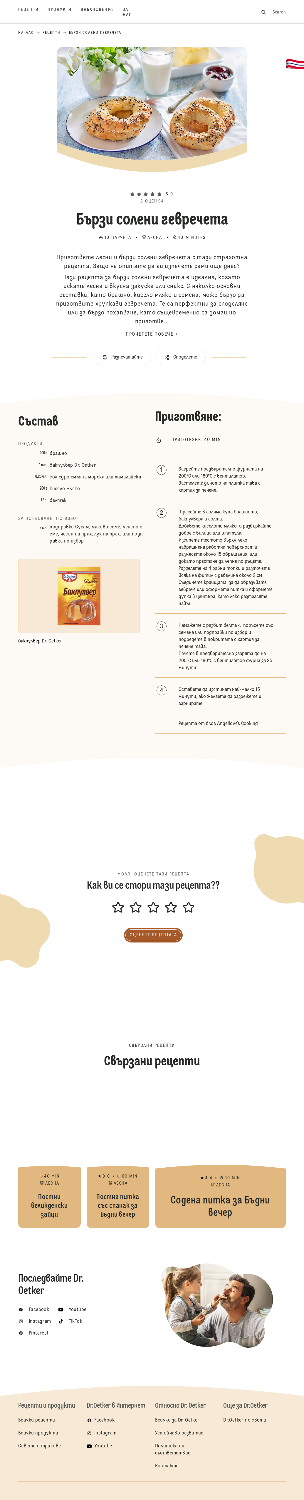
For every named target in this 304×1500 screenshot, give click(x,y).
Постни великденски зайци (49, 1154)
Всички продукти (38, 1433)
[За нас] (132, 12)
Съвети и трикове (39, 1446)
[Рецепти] (33, 12)
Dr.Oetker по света (244, 1420)
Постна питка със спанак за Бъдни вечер (118, 1154)
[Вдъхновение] (102, 12)
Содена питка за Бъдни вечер (220, 1154)
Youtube (103, 1446)
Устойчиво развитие (179, 1433)
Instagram (105, 1433)
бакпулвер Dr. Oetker (73, 465)
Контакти (167, 1466)
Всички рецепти (36, 1420)
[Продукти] (64, 12)
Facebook (104, 1420)
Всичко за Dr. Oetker (177, 1420)
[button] (152, 184)
